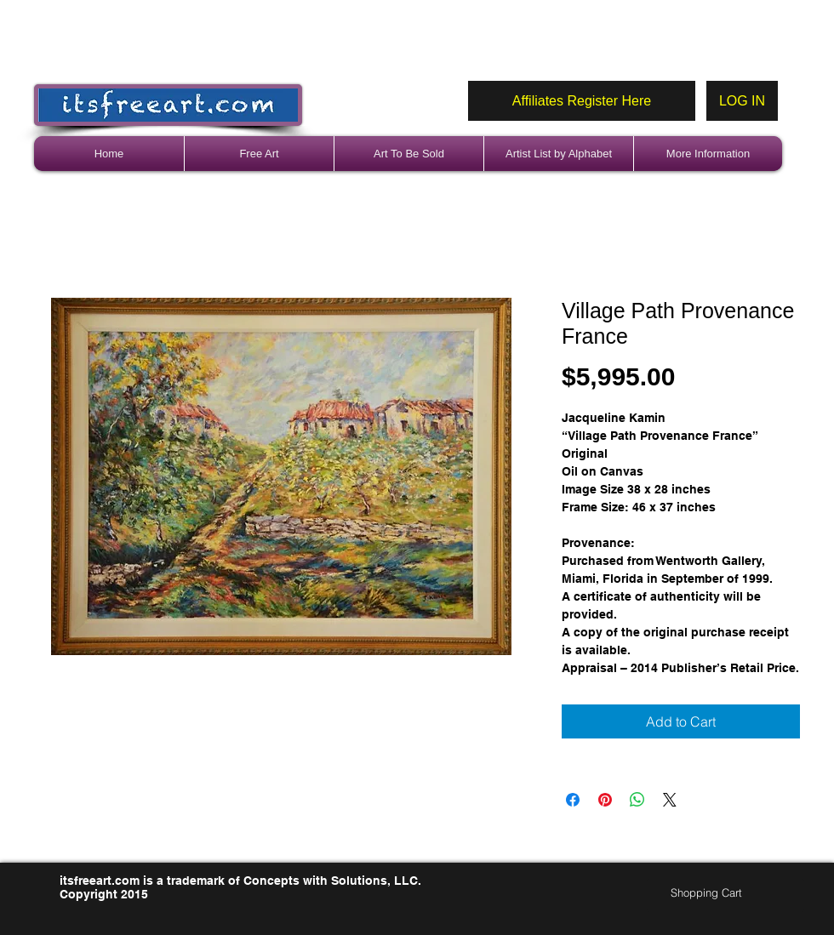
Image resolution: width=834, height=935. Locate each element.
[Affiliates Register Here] (581, 101)
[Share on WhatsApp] (637, 800)
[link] (714, 893)
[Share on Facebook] (573, 800)
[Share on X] (670, 800)
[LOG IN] (742, 101)
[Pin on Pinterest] (605, 800)
